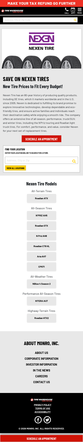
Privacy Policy (42, 404)
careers (41, 376)
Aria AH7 (41, 256)
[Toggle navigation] (79, 11)
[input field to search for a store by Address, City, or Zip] (41, 160)
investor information (41, 364)
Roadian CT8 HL (42, 246)
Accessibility (43, 411)
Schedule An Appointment (41, 438)
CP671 (41, 266)
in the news (41, 370)
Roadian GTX (41, 225)
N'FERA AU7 (41, 300)
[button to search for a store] (75, 20)
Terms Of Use (42, 408)
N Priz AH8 (41, 235)
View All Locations (15, 168)
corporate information (41, 358)
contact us (41, 382)
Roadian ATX (41, 198)
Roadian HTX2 (41, 318)
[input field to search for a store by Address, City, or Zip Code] (40, 19)
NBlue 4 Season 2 (42, 283)
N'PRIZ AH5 (41, 215)
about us (41, 352)
